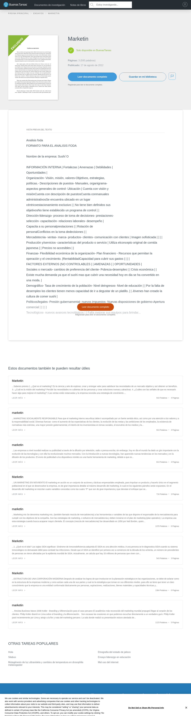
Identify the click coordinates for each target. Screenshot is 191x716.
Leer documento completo (92, 77)
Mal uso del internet (108, 662)
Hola (10, 652)
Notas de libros (78, 5)
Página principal (19, 13)
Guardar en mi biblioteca (143, 77)
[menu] (186, 5)
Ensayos (38, 13)
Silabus (12, 657)
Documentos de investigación (49, 5)
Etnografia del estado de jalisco (114, 652)
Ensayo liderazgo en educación (114, 657)
